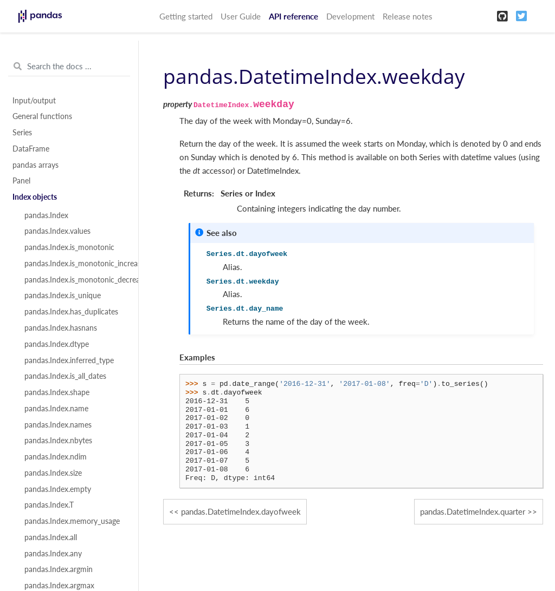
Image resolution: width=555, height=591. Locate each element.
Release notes (408, 16)
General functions (42, 116)
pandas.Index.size (53, 473)
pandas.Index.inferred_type (69, 360)
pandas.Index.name (56, 408)
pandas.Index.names (58, 425)
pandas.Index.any (53, 553)
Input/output (34, 100)
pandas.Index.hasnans (60, 328)
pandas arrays (35, 165)
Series (22, 132)
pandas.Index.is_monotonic (69, 247)
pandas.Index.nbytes (58, 440)
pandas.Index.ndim (55, 456)
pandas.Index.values (57, 231)
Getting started (185, 16)
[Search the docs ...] (69, 66)
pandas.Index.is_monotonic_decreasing (75, 279)
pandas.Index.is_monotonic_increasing (75, 263)
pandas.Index (46, 215)
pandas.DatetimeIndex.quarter (472, 511)
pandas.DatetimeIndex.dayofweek (241, 511)
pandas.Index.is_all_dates (65, 376)
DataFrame (30, 149)
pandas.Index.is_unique (62, 295)
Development (350, 16)
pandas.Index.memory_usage (72, 521)
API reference (293, 16)
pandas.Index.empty (57, 489)
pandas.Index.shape (56, 392)
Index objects (34, 197)
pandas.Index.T (49, 505)
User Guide (241, 16)
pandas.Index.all (50, 537)
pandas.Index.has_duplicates (71, 311)
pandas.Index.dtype (56, 344)
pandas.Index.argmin (58, 569)
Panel (21, 180)
